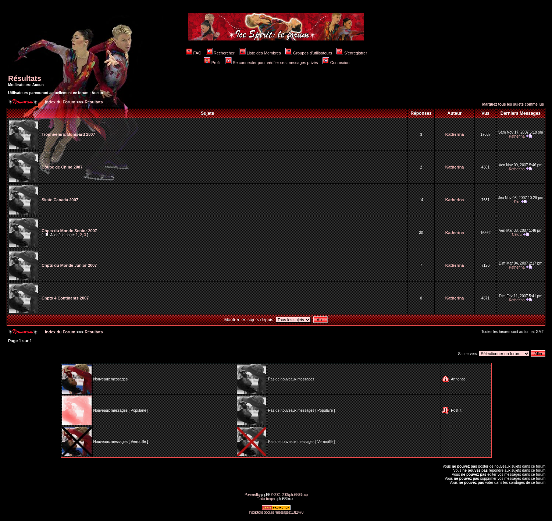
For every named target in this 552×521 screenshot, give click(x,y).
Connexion (336, 62)
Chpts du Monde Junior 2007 (69, 265)
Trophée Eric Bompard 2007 (68, 134)
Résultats (24, 78)
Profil (212, 62)
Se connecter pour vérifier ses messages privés (271, 62)
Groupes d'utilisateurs (308, 53)
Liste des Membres (260, 53)
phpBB (265, 495)
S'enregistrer (351, 53)
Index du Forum (59, 102)
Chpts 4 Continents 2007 (65, 298)
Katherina (454, 134)
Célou (516, 235)
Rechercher (220, 53)
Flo (516, 202)
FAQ (194, 53)
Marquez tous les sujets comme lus (513, 104)
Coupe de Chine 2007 (62, 167)
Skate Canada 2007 (60, 200)
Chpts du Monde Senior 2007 (69, 230)
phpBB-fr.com (286, 499)
